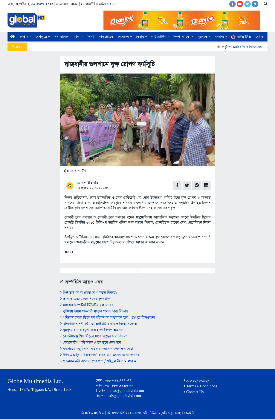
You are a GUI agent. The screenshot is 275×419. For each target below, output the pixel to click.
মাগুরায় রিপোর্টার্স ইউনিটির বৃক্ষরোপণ (86, 305)
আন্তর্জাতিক (106, 36)
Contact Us (194, 392)
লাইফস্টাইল (160, 36)
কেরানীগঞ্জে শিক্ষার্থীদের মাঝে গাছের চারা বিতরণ (93, 336)
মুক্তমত (204, 36)
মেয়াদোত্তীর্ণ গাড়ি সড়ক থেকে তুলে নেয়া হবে (90, 342)
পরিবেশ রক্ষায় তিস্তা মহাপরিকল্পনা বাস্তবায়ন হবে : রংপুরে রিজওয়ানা (107, 317)
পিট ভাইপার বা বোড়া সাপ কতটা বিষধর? (88, 292)
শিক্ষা (90, 36)
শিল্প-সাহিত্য (183, 36)
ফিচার (141, 36)
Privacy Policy (196, 380)
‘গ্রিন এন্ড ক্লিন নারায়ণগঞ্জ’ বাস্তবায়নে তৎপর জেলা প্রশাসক (100, 355)
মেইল (259, 36)
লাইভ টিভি (241, 36)
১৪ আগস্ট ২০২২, (85, 188)
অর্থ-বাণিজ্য (61, 36)
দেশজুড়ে (42, 36)
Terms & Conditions (200, 386)
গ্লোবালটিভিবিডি (87, 182)
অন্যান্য (221, 36)
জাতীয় (26, 36)
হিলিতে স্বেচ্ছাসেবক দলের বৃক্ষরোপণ (85, 298)
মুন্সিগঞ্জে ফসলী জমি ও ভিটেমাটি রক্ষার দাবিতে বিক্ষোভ (98, 323)
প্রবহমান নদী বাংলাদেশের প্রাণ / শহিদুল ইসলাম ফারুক (98, 361)
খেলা (79, 36)
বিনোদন (125, 36)
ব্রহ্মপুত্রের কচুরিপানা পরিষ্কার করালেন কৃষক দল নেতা (96, 348)
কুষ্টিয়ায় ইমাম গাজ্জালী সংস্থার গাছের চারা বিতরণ (94, 311)
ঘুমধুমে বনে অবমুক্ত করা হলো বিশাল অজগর (91, 330)
